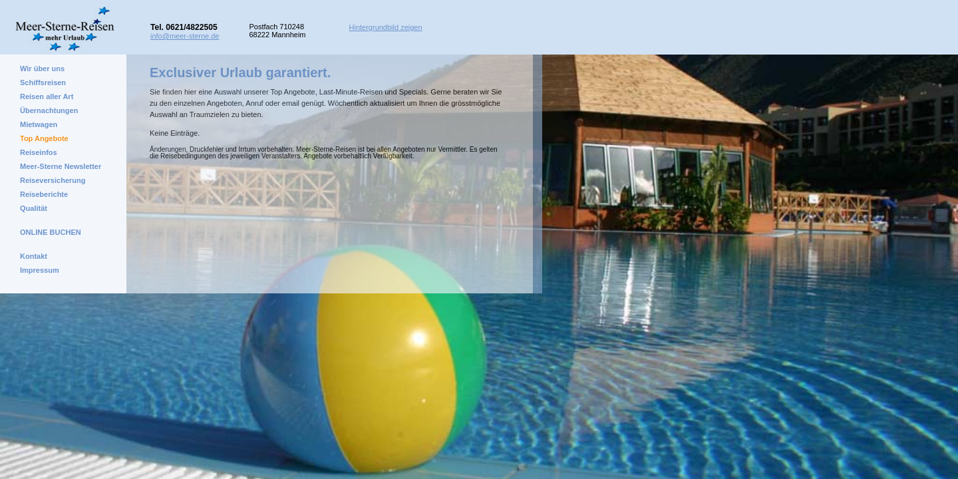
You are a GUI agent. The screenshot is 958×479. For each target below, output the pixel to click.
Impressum (39, 270)
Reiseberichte (44, 194)
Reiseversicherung (52, 180)
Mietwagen (38, 124)
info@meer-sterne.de (185, 36)
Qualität (33, 208)
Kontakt (33, 256)
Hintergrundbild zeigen (385, 27)
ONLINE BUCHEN (50, 232)
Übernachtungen (49, 110)
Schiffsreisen (43, 82)
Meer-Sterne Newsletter (60, 166)
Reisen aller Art (46, 96)
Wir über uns (42, 69)
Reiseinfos (38, 152)
